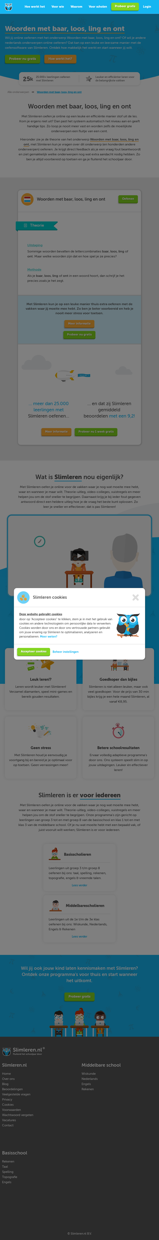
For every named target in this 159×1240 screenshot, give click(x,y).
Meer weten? (48, 638)
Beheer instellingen (65, 653)
